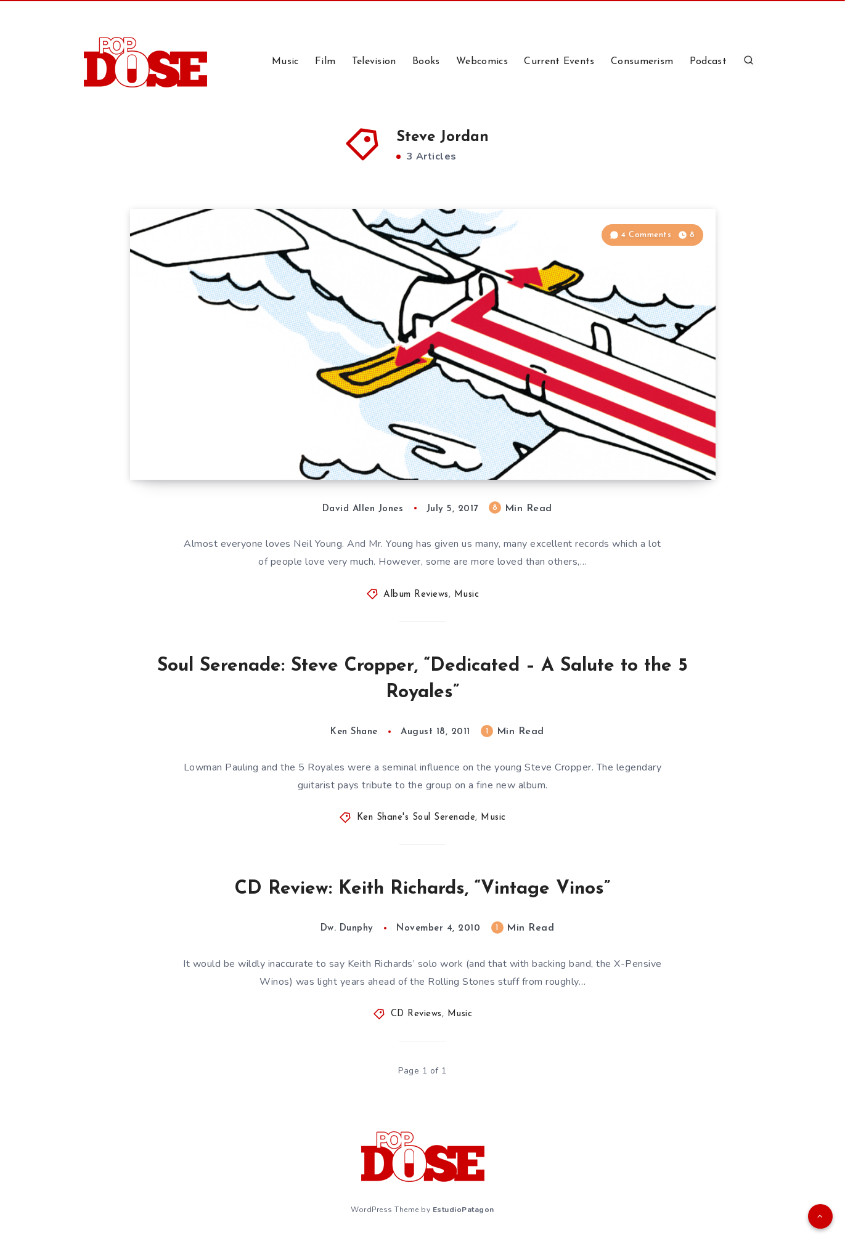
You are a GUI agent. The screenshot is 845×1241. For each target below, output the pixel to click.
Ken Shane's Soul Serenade (416, 817)
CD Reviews (416, 1014)
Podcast (708, 62)
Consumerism (642, 62)
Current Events (559, 62)
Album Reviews (416, 594)
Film (325, 62)
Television (374, 62)
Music (285, 62)
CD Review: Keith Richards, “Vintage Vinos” (422, 889)
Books (426, 62)
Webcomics (482, 62)
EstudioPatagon (463, 1210)
